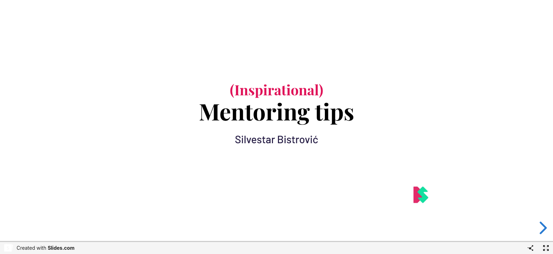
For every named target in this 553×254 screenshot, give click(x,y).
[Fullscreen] (546, 248)
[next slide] (542, 228)
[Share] (530, 248)
